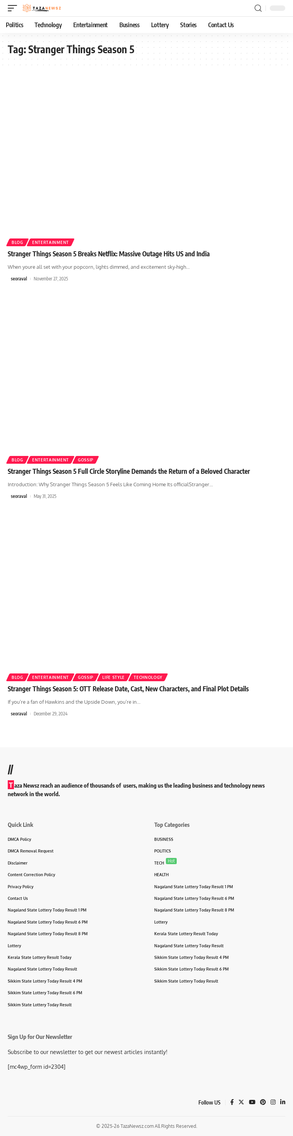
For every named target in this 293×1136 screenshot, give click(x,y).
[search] (258, 8)
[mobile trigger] (14, 8)
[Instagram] (273, 1102)
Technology (148, 677)
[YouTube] (252, 1102)
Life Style (113, 677)
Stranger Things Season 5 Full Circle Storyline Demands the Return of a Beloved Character (129, 471)
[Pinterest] (263, 1102)
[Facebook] (232, 1102)
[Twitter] (241, 1102)
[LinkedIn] (282, 1102)
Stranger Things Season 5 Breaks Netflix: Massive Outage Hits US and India (109, 253)
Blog (17, 242)
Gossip (85, 460)
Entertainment (50, 242)
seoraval (19, 279)
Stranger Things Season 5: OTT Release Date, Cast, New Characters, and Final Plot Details (128, 688)
